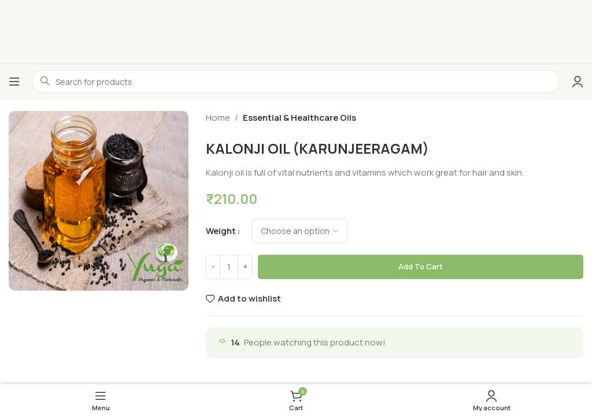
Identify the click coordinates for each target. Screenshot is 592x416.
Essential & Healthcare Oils (299, 118)
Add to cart (420, 266)
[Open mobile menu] (14, 81)
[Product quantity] (229, 267)
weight (221, 231)
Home (218, 118)
